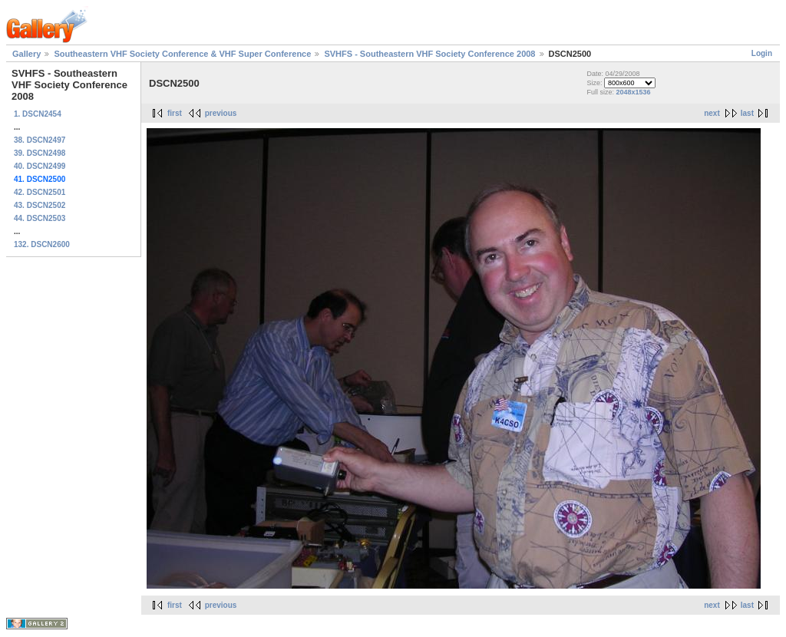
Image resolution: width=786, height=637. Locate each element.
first (174, 113)
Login (761, 53)
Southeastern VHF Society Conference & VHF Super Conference (182, 53)
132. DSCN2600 (42, 244)
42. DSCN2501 (39, 192)
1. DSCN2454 (37, 114)
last (747, 113)
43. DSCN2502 (39, 205)
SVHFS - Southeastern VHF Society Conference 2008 (429, 53)
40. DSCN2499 (39, 166)
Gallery (26, 53)
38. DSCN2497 (39, 140)
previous (221, 113)
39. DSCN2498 (39, 153)
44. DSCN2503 (39, 218)
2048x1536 (633, 92)
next (712, 113)
